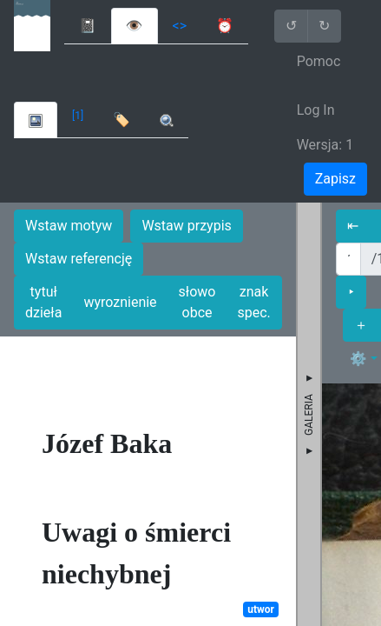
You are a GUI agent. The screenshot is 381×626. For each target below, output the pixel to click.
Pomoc (319, 61)
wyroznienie (119, 302)
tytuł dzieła (43, 302)
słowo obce (197, 302)
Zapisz (335, 178)
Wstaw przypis (186, 225)
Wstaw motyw (68, 225)
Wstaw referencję (78, 258)
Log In (316, 110)
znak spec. (253, 302)
